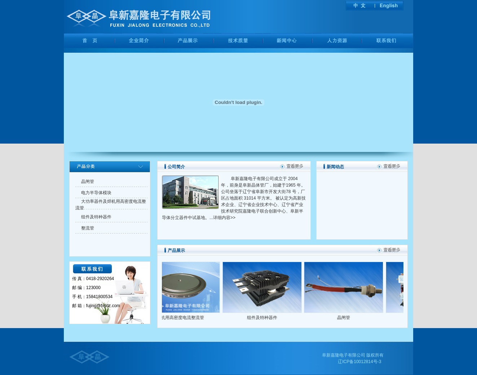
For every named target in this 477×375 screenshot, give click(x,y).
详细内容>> (224, 217)
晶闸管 (346, 317)
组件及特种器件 (265, 317)
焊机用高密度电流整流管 (183, 317)
